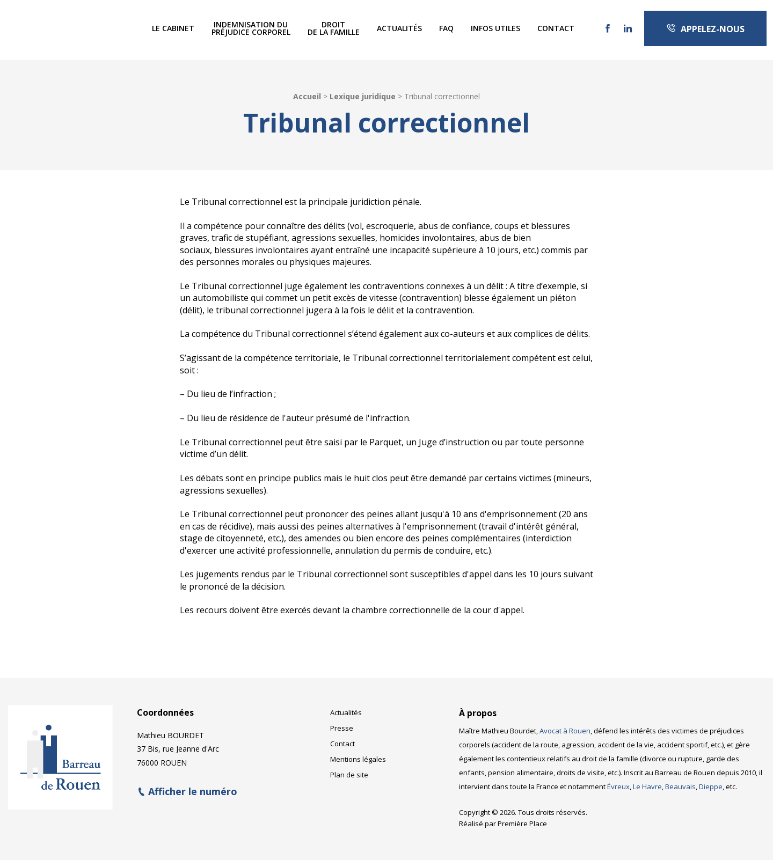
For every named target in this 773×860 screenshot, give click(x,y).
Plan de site (349, 771)
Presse (341, 725)
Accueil (307, 96)
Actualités (399, 28)
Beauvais (680, 783)
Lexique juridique (363, 96)
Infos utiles (495, 28)
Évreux (618, 783)
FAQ (446, 28)
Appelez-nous (705, 29)
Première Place (522, 820)
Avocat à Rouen (564, 727)
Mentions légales (358, 756)
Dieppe (711, 783)
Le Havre (647, 783)
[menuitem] (173, 28)
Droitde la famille (334, 28)
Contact (555, 28)
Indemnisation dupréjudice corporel (251, 28)
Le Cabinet (173, 28)
